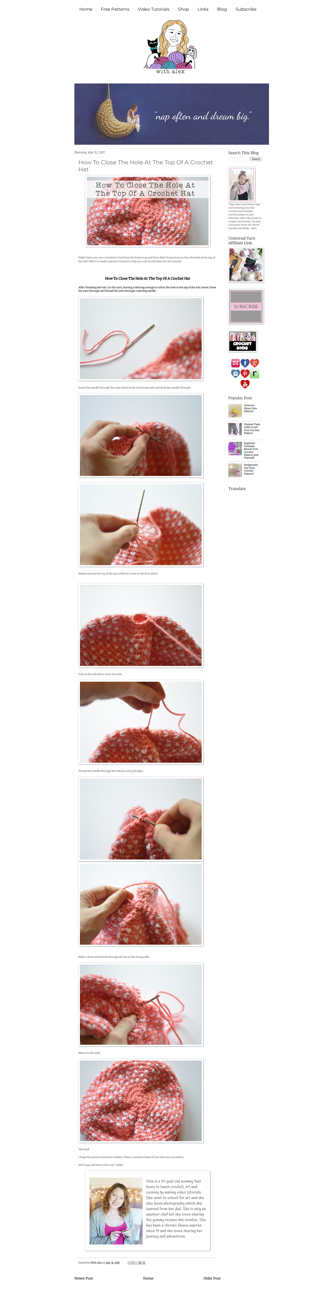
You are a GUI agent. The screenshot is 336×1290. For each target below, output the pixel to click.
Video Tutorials (153, 9)
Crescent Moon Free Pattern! (250, 408)
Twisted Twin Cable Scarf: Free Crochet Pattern (252, 429)
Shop (183, 9)
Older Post (212, 1278)
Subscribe (246, 9)
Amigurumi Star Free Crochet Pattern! (251, 469)
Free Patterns (115, 9)
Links (203, 9)
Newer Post (83, 1278)
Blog (222, 9)
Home (85, 9)
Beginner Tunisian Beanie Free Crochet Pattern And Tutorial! (251, 450)
